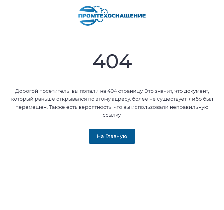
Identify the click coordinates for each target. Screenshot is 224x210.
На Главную (112, 136)
